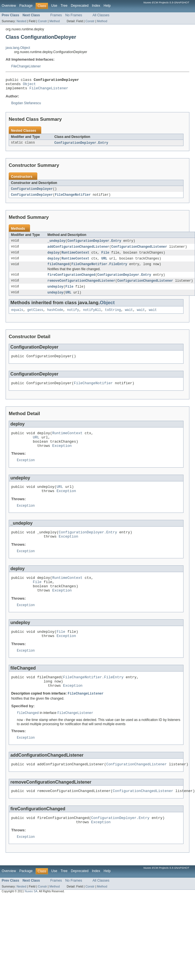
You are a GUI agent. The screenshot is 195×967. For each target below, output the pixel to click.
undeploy (55, 292)
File (105, 256)
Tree (64, 6)
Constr (42, 21)
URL (104, 263)
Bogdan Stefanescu (26, 106)
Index (96, 6)
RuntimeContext (75, 256)
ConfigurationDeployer (32, 192)
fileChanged (58, 269)
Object (29, 85)
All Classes (101, 15)
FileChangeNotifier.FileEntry (99, 269)
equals (17, 316)
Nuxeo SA (31, 922)
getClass (35, 316)
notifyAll (92, 316)
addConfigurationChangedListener (78, 250)
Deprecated (80, 6)
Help (107, 6)
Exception (62, 457)
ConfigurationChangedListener (139, 250)
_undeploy (56, 244)
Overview (9, 6)
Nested (21, 21)
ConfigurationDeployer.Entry (81, 145)
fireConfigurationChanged (71, 280)
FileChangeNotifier (73, 198)
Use (54, 6)
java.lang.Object (18, 48)
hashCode (55, 316)
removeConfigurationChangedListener (81, 286)
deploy (53, 256)
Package (26, 6)
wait (129, 316)
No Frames (73, 15)
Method (54, 21)
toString (113, 316)
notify (73, 316)
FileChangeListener (26, 66)
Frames (56, 15)
